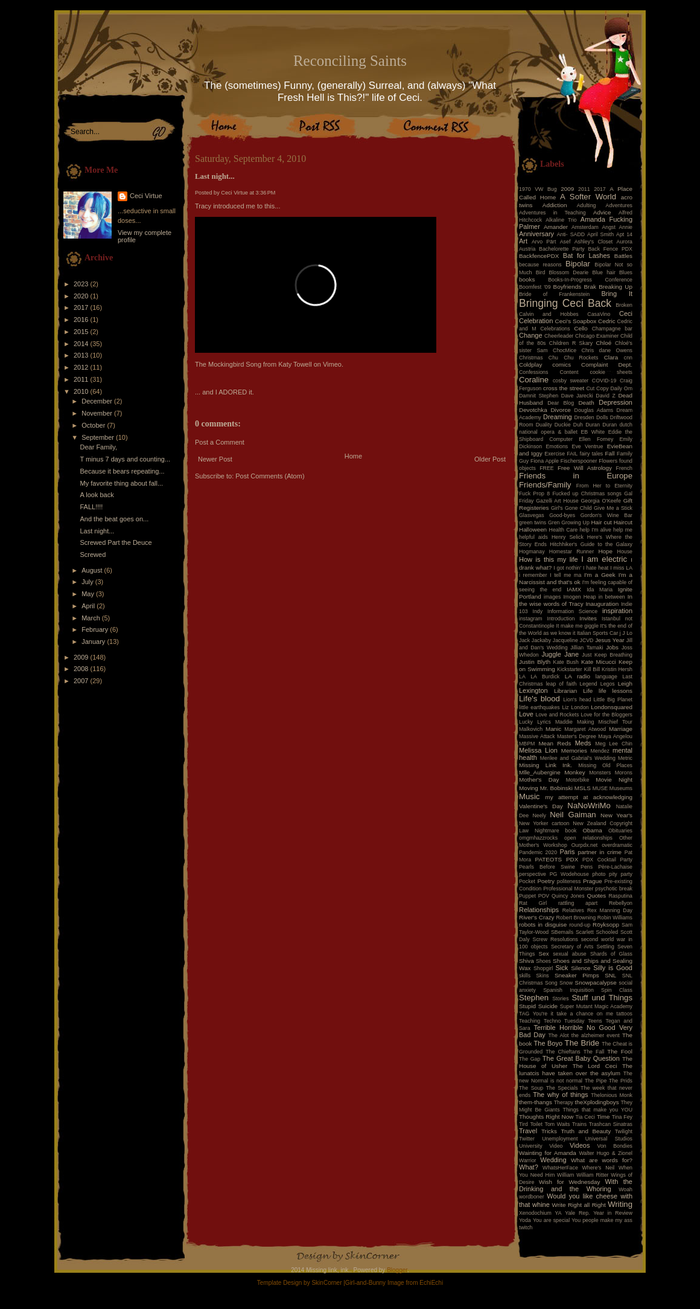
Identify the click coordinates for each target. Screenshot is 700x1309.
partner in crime (600, 852)
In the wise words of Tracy (575, 600)
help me (622, 530)
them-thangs (535, 1102)
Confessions (533, 372)
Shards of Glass (611, 954)
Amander (556, 227)
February (95, 629)
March (91, 618)
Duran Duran (601, 425)
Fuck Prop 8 (534, 493)
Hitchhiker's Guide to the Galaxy (591, 544)
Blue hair (603, 272)
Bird (541, 272)
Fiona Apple (544, 461)
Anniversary (536, 233)
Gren (554, 522)
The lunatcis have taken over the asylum (575, 1069)
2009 (82, 657)
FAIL (572, 454)
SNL (610, 975)
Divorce (560, 410)
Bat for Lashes (586, 255)
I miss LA (621, 568)
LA (522, 677)
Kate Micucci (598, 661)
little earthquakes (539, 707)
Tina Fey (622, 1117)
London (579, 707)
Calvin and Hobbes (549, 314)
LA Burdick (544, 677)
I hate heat (595, 568)
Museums (620, 788)
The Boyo (548, 1043)
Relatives (573, 910)
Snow (566, 983)
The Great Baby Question (581, 1058)
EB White (593, 432)
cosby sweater (570, 381)
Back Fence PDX (610, 249)
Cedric (607, 321)
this (269, 206)
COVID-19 (604, 381)
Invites (588, 618)
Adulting (586, 205)
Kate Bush (566, 662)
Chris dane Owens (607, 350)
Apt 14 (624, 234)
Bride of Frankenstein (554, 294)
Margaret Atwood (585, 729)
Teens (595, 1021)
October (94, 425)
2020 (82, 296)
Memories (574, 750)
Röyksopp (606, 924)
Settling (605, 947)
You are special (551, 1220)
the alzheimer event (595, 1035)
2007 (82, 680)
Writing (620, 1204)
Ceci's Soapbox (576, 321)
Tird (523, 1124)
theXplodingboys (597, 1102)
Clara (611, 357)
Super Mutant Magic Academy (596, 1006)
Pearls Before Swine (547, 867)
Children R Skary (571, 343)
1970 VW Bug (538, 189)
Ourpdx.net (584, 845)
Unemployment (560, 1139)
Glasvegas (531, 515)
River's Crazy (537, 917)
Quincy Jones (568, 896)
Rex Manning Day (609, 910)
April (89, 605)
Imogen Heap (579, 597)
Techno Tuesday (564, 1021)
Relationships (539, 909)
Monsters (600, 773)
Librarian (565, 690)
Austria (527, 249)
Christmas (531, 358)
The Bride (582, 1042)
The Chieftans (563, 1052)
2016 (82, 319)
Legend (588, 684)
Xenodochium (535, 1213)
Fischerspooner (579, 461)
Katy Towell (294, 364)
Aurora (624, 242)
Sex (544, 953)
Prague (592, 881)
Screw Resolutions (555, 939)
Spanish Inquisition (568, 990)
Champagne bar (612, 329)
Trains (579, 1124)
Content (569, 372)
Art (523, 241)
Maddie (564, 722)
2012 (82, 367)
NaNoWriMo (589, 805)
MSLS (582, 788)
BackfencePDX (539, 255)
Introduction (561, 619)
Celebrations (555, 329)
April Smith (600, 234)
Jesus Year (610, 640)
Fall (610, 453)
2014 (82, 343)
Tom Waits (557, 1124)
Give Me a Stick (613, 508)
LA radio (577, 676)
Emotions (557, 446)
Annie (626, 227)
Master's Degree (576, 736)
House (624, 551)
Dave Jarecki (577, 396)
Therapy (563, 1102)
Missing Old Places (605, 765)
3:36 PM (266, 193)
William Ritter (592, 1175)
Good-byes (562, 515)
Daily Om (621, 388)
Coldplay (530, 364)
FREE (546, 468)
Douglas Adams (594, 410)
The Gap (529, 1059)
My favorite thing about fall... (121, 483)
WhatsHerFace (560, 1168)
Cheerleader (558, 336)
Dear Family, (98, 447)
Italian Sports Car (597, 633)
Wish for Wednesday (569, 1182)
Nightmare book (556, 831)
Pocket (527, 881)
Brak (590, 286)
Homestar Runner (571, 551)
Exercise (554, 454)
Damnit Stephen (538, 396)
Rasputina (620, 896)
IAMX (574, 589)
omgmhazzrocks (538, 838)
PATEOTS (548, 859)
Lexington (533, 690)
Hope (605, 551)
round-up (579, 925)
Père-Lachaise (615, 867)
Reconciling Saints (350, 61)
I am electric (604, 559)
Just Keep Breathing (607, 655)
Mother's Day (539, 779)
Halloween (533, 529)
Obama (592, 830)
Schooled (607, 932)
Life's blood (539, 698)
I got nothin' (567, 568)
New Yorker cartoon (544, 823)
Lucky (526, 722)
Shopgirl (543, 968)
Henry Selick (568, 537)
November (97, 413)
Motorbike (578, 780)
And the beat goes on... (114, 519)
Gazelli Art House (557, 501)
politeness (569, 881)
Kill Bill (592, 669)
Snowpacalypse (596, 982)
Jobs (612, 647)
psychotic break (613, 889)
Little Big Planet (613, 699)
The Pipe (596, 1081)
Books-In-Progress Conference (590, 280)
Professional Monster (568, 889)
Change (530, 335)
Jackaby (541, 640)
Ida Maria (599, 590)
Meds (583, 743)
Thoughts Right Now (546, 1116)
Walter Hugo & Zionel (605, 1153)
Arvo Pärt (544, 242)
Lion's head (577, 699)
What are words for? (601, 1160)
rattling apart (577, 903)
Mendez (600, 751)
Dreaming (557, 416)
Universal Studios (608, 1139)
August (92, 570)
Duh (578, 425)
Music (529, 796)
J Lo (627, 633)
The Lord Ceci (595, 1066)
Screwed (93, 554)
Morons (623, 773)
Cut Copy (598, 388)
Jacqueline (565, 640)
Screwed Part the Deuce (115, 542)
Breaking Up (615, 286)
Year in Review (612, 1213)
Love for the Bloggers (606, 715)
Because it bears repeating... (122, 471)
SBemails (562, 932)
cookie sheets (611, 372)
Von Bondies (614, 1146)
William (565, 1175)
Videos (580, 1145)
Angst (609, 227)
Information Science (572, 611)
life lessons (615, 690)
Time (603, 1116)
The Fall (594, 1052)
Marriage (620, 728)
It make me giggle (577, 626)
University (530, 1146)
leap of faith (561, 684)
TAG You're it (536, 1014)
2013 (82, 355)
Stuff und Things (602, 997)
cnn (628, 358)
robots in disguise (543, 924)
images (552, 597)
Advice (602, 212)
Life (588, 690)
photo (598, 874)
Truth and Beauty (586, 1131)
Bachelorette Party (562, 249)
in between (612, 597)
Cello (581, 328)
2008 (82, 668)
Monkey (574, 772)
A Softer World (588, 196)
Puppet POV (534, 896)
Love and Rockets (557, 715)
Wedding (553, 1159)
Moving (528, 788)
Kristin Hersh (617, 669)
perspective (532, 874)
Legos (607, 684)
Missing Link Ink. (545, 765)
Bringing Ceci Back (565, 303)
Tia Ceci (585, 1117)
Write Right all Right (579, 1204)
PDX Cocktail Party (607, 860)
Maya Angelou (615, 736)
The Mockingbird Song (228, 364)
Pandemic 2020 (538, 852)
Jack (524, 640)
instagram (530, 619)
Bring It (616, 293)
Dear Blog (560, 403)
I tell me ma (565, 575)
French (624, 468)
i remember (533, 575)
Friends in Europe (575, 475)
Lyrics (544, 722)
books (527, 279)
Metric (625, 758)
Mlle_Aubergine (540, 772)
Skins (542, 976)
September (98, 437)
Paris (567, 851)
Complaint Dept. (606, 364)
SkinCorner (326, 1282)
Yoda (525, 1220)
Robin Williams (614, 918)
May (88, 593)
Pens (587, 867)
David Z (605, 396)
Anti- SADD (571, 234)
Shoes (543, 961)
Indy (538, 611)
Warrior (527, 1160)
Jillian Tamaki (586, 648)
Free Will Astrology (585, 468)
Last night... (97, 531)
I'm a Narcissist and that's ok (575, 578)
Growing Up (575, 522)
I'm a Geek (600, 574)
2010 (82, 391)
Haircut (623, 522)
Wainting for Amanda (547, 1153)
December (97, 401)
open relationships (588, 838)
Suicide (548, 1006)
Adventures (619, 205)
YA (558, 1213)
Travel (528, 1130)
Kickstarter (569, 669)
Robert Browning (576, 918)
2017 (82, 307)
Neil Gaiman (573, 814)
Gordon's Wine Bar (606, 515)
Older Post (490, 459)
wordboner (531, 1197)
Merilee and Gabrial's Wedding (578, 758)
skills (524, 976)
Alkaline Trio (561, 220)
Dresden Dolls (591, 417)
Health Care (563, 530)
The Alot (559, 1035)
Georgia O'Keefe (601, 501)
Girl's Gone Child (571, 508)
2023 (82, 284)
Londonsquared (611, 707)
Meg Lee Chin (613, 744)
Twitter (527, 1139)
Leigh (625, 683)
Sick (562, 967)
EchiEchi (431, 1282)
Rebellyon (620, 903)
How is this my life (548, 559)
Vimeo (332, 364)
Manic (553, 728)
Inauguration (602, 603)
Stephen (534, 997)
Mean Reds (554, 743)
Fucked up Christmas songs (587, 493)
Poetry (546, 881)
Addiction (554, 205)
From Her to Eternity (604, 486)
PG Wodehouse (569, 874)
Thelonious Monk (611, 1095)
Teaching (529, 1021)
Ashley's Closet (593, 242)
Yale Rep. (577, 1213)
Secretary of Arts (572, 947)
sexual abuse (570, 954)
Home (353, 456)
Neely (539, 815)
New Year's (616, 815)
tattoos (624, 1014)
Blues (625, 272)
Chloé (603, 342)
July (88, 581)
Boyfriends (567, 286)
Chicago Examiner (597, 336)
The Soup (531, 1088)
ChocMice (564, 350)
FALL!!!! (91, 506)
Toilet (536, 1124)
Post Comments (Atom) (269, 476)
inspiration (617, 610)
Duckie (563, 425)
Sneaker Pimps (577, 975)
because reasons (540, 265)
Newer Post (215, 459)
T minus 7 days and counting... (125, 459)
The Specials (562, 1088)
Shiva (526, 960)
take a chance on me (584, 1014)
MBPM (527, 744)
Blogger (397, 1270)
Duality (544, 425)
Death (586, 402)
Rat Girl (533, 903)
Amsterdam (585, 227)
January (94, 641)
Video (555, 1146)
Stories (560, 998)
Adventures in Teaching (552, 213)
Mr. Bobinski (556, 788)
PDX (572, 859)
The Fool (619, 1051)
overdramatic (617, 845)
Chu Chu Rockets (574, 358)
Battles (623, 255)
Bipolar (577, 263)
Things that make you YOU (597, 1110)
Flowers (608, 461)
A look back (96, 494)
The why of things (560, 1094)
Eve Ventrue (587, 446)
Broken (624, 305)
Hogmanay (532, 551)
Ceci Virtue (146, 195)
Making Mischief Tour (604, 722)
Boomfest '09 (535, 287)
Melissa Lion (538, 750)
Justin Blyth (534, 661)
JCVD (587, 640)
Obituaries (620, 831)
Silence (580, 968)
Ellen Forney (596, 439)
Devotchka (533, 410)
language (606, 677)
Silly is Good (612, 967)
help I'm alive (595, 530)
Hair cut (601, 522)
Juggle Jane (560, 654)
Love (526, 714)
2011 (82, 379)
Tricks (549, 1131)
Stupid (527, 1006)
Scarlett (585, 932)
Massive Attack (537, 736)
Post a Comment (219, 442)
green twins (532, 522)
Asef (565, 242)
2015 (82, 331)
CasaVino (598, 314)
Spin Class (616, 990)
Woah (625, 1189)
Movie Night (614, 779)
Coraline (534, 379)
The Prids (620, 1081)
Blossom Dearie (568, 272)
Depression (615, 402)
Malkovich (530, 729)
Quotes (596, 895)
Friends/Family (545, 484)
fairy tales (591, 454)
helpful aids (533, 537)
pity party (620, 874)
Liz (565, 707)
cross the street (563, 388)
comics (561, 364)
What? (528, 1167)
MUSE (600, 788)
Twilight (623, 1131)
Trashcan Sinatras (610, 1124)
